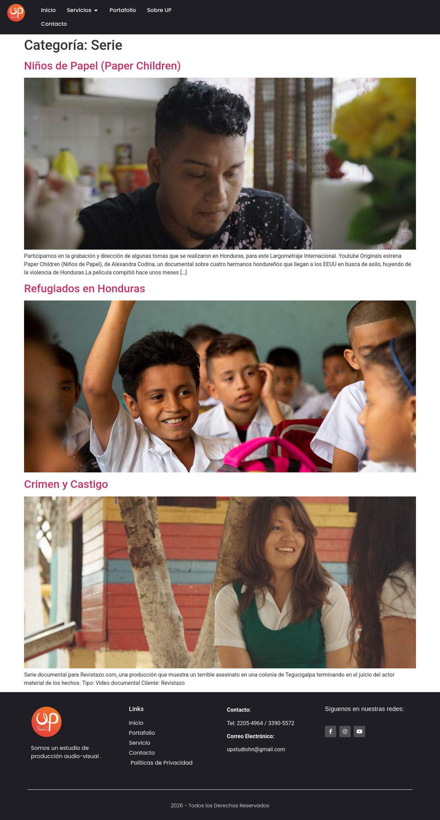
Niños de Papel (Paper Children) (102, 65)
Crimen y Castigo (66, 484)
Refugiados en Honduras (84, 288)
